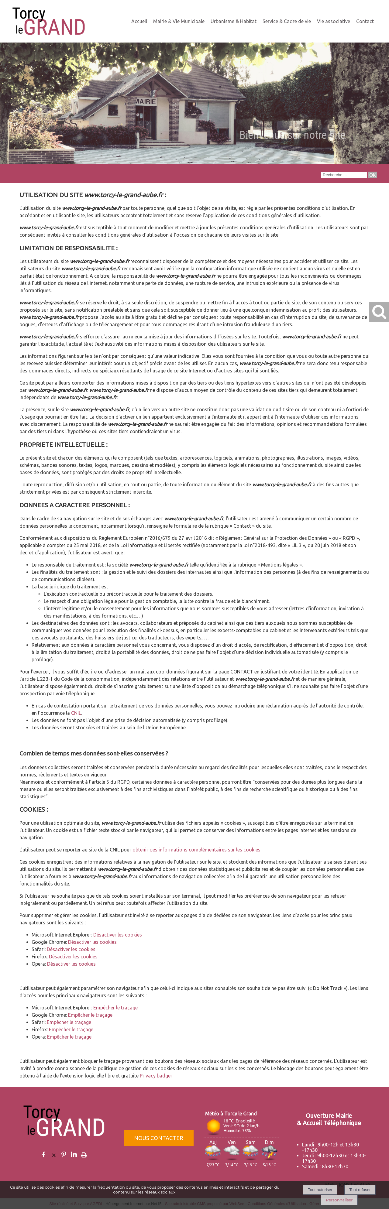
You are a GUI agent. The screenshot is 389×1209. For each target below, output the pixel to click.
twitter (53, 1154)
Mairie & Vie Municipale (179, 21)
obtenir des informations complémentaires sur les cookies (196, 849)
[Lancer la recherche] (372, 175)
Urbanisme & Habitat (233, 21)
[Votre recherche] (344, 175)
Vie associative (333, 21)
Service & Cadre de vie (287, 21)
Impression (84, 1153)
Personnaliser (339, 1199)
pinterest (63, 1154)
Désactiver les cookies (117, 934)
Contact (365, 21)
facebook (43, 1154)
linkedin (73, 1154)
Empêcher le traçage (115, 1007)
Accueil (139, 21)
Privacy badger (156, 1075)
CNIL (76, 713)
